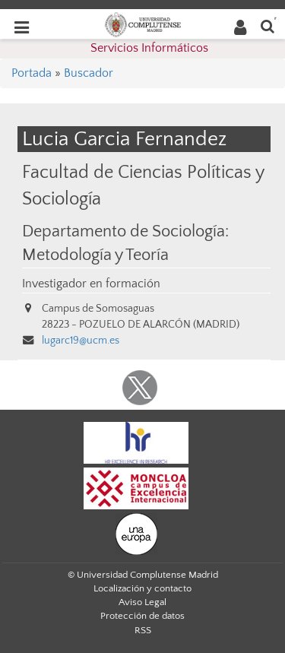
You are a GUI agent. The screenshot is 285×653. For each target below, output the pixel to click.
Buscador (88, 73)
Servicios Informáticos (149, 48)
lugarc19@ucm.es (80, 340)
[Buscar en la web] (267, 25)
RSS (143, 630)
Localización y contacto (142, 588)
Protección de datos (142, 615)
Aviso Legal (142, 602)
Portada (31, 73)
